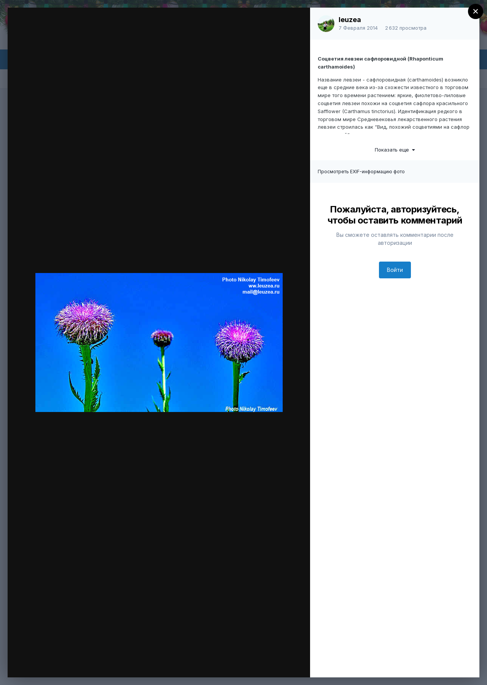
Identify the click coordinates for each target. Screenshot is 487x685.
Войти (395, 270)
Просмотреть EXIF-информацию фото (361, 171)
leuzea (350, 20)
